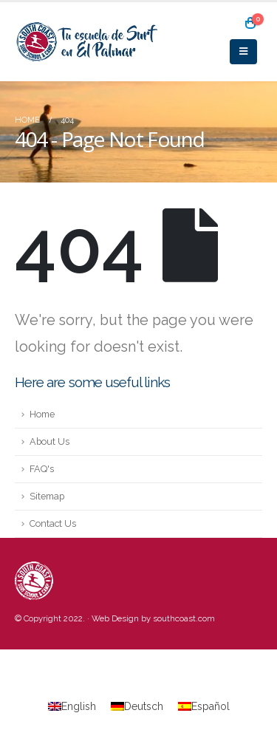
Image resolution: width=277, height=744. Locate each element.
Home (42, 414)
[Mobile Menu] (243, 51)
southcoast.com (184, 618)
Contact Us (53, 523)
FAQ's (42, 468)
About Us (49, 441)
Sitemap (47, 496)
